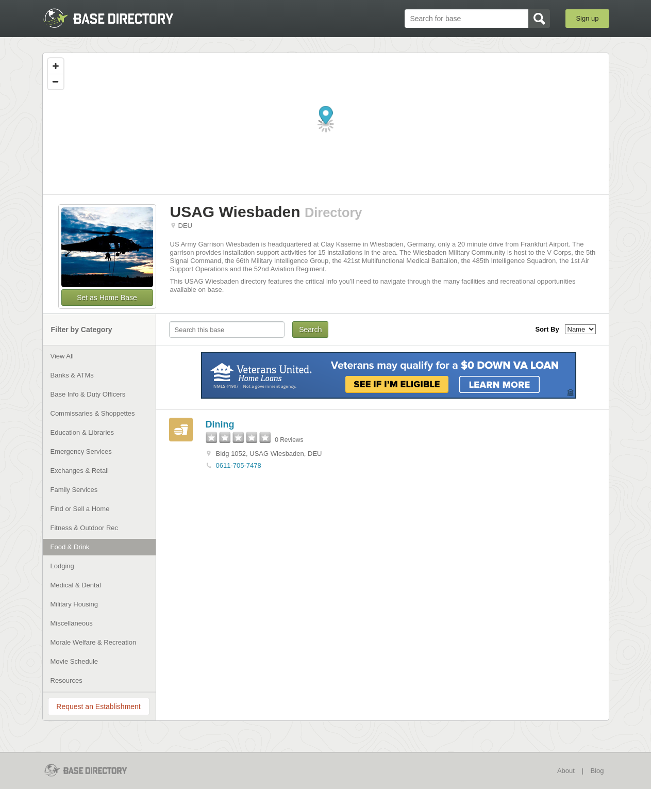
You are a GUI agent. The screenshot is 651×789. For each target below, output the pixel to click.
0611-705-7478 (238, 465)
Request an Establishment (98, 706)
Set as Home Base (107, 297)
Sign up (587, 18)
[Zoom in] (55, 66)
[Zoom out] (55, 81)
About (566, 771)
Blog (597, 771)
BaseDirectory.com (117, 18)
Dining (220, 424)
